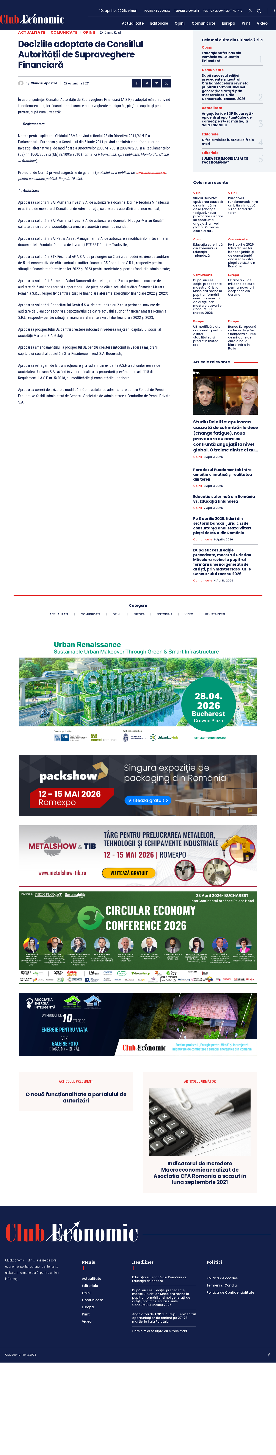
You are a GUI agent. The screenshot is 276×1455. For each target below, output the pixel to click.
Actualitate (31, 32)
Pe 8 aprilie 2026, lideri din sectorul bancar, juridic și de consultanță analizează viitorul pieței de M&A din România (242, 255)
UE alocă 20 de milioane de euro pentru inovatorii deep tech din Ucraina (241, 287)
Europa (233, 274)
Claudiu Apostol (44, 83)
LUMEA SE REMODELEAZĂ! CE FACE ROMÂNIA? (225, 160)
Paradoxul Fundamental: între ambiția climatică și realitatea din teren (243, 205)
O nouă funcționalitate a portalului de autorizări (76, 1097)
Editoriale (210, 134)
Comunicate (64, 32)
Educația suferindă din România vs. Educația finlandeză (221, 57)
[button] (259, 11)
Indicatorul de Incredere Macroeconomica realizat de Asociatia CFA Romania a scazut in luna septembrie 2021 (200, 1173)
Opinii (89, 32)
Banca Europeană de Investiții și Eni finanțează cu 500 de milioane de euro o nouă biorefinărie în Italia (242, 337)
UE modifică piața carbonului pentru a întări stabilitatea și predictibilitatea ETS (207, 335)
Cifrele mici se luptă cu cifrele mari (228, 142)
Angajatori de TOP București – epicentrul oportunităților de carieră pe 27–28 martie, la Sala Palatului (228, 119)
